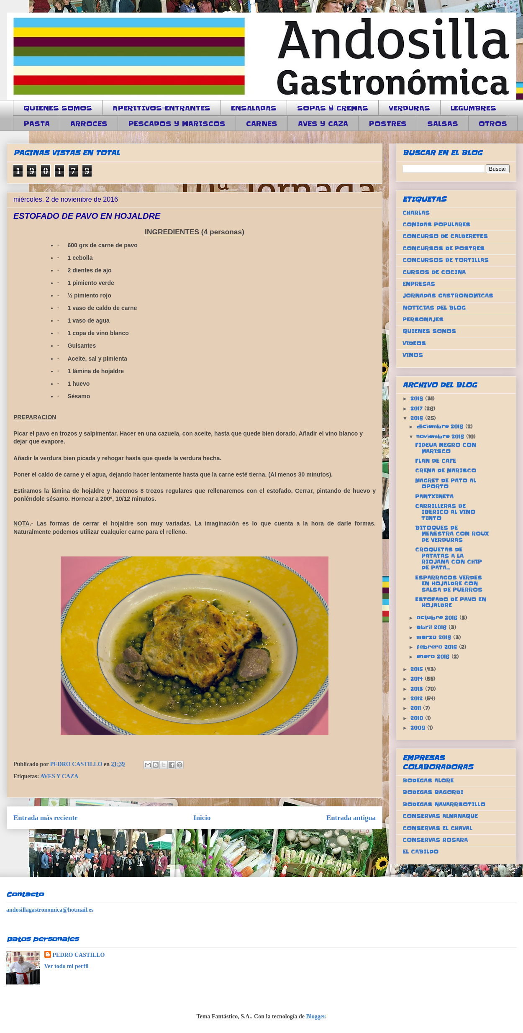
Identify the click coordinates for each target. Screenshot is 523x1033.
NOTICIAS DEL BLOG (434, 307)
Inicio (201, 818)
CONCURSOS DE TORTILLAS (446, 260)
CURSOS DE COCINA (434, 272)
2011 (416, 708)
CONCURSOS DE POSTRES (444, 248)
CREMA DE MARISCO (445, 470)
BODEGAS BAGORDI (433, 792)
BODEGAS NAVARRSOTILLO (444, 804)
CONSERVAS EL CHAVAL (437, 828)
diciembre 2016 (440, 426)
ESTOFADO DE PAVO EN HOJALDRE (450, 602)
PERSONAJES (423, 319)
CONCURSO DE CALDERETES (445, 236)
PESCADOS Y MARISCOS (177, 123)
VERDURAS (409, 108)
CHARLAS (416, 212)
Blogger (315, 1016)
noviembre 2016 (441, 436)
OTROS (493, 123)
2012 (417, 698)
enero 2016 (433, 656)
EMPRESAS (419, 283)
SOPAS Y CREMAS (332, 108)
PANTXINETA (434, 496)
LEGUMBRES (473, 108)
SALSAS (442, 123)
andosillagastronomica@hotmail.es (49, 910)
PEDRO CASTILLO (79, 955)
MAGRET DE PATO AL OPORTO (445, 483)
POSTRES (388, 123)
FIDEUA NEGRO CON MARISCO (445, 447)
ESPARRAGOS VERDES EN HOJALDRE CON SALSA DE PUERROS (448, 583)
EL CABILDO (420, 851)
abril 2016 (432, 627)
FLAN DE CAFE (435, 460)
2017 (417, 408)
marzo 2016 (434, 637)
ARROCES (89, 123)
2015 (417, 669)
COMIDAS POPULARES (436, 224)
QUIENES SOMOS (57, 108)
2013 (417, 688)
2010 (417, 718)
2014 (417, 678)
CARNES (261, 123)
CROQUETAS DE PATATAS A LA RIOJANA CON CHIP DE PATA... (448, 558)
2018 (417, 398)
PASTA (36, 123)
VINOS (413, 355)
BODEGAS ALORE (428, 780)
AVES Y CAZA (323, 123)
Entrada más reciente (45, 818)
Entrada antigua (351, 818)
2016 (417, 418)
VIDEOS (414, 343)
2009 (418, 727)
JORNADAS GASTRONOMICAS (448, 295)
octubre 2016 (437, 617)
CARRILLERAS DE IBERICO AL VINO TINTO (445, 512)
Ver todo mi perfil (66, 966)
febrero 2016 (437, 647)
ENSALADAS (254, 108)
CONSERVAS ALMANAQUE (440, 816)
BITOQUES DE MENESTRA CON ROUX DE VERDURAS (452, 533)
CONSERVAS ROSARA (435, 839)
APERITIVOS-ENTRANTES (161, 108)
